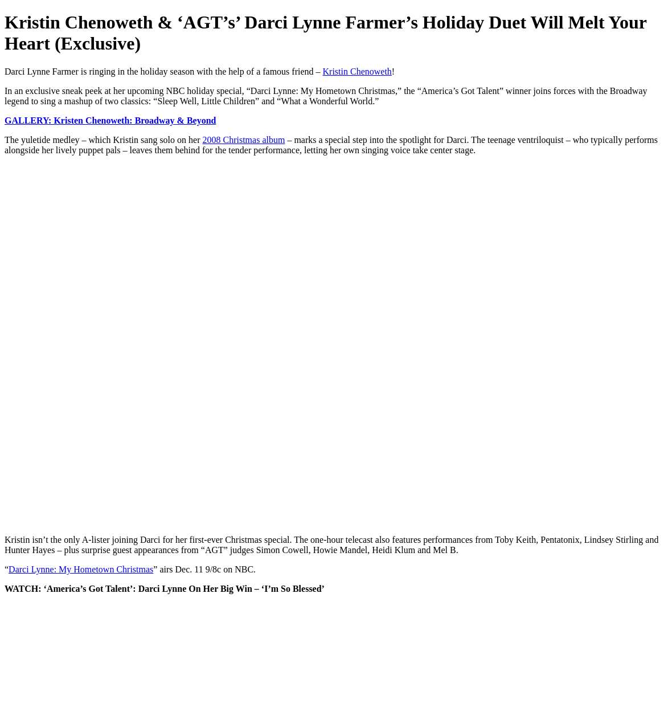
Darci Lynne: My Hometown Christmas (81, 569)
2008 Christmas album (243, 140)
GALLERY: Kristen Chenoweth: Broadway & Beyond (110, 120)
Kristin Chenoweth (357, 71)
